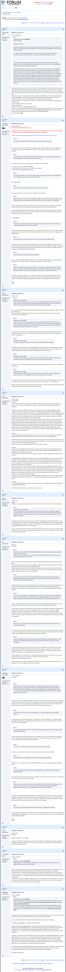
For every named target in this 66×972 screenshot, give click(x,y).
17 (49, 22)
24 (59, 22)
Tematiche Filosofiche (24, 19)
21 (55, 22)
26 (62, 22)
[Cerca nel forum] (7, 8)
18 (50, 22)
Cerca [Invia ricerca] (16, 7)
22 (56, 22)
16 (47, 22)
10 (38, 22)
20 (53, 22)
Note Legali (25, 968)
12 (41, 22)
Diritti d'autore (31, 968)
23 (58, 22)
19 (52, 22)
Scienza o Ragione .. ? (48, 963)
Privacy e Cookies (39, 968)
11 (39, 22)
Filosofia (18, 12)
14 (44, 22)
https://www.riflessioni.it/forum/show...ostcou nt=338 (45, 135)
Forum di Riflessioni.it (7, 12)
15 (46, 22)
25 (61, 22)
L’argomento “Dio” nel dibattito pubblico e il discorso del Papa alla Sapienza (28, 963)
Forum (14, 12)
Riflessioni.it (45, 3)
